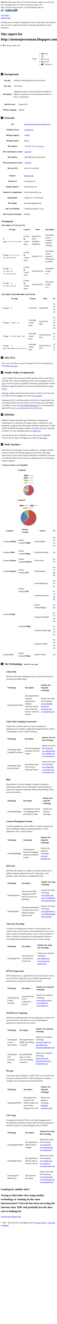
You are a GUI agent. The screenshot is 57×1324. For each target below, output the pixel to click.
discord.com (41, 964)
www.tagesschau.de (48, 901)
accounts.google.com (43, 1042)
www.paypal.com (46, 1177)
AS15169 (27, 152)
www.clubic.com (47, 895)
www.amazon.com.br (43, 1000)
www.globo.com (48, 772)
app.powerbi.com (42, 1058)
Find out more (6, 1217)
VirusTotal (40, 146)
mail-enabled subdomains (29, 405)
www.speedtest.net (46, 1182)
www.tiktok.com (43, 958)
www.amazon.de (46, 1150)
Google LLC (28, 130)
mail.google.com (42, 1064)
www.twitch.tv (45, 1163)
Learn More (5, 15)
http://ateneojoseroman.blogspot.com (37, 124)
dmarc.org (36, 431)
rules (3, 383)
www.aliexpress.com (49, 756)
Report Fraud (5, 18)
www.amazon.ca (42, 1006)
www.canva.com (43, 961)
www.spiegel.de (47, 767)
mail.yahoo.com (41, 1045)
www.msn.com (46, 709)
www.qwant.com (48, 770)
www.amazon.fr (42, 1003)
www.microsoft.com (47, 1179)
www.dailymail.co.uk (48, 911)
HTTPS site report (10, 366)
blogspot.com (29, 176)
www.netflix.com (46, 1161)
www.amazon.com (46, 1147)
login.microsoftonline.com (45, 1047)
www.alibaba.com (48, 753)
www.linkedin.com (48, 712)
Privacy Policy (41, 1223)
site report (38, 396)
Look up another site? (11, 45)
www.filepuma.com (49, 751)
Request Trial (16, 1217)
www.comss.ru (46, 917)
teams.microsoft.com (43, 1061)
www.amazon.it (45, 1145)
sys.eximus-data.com (47, 1166)
